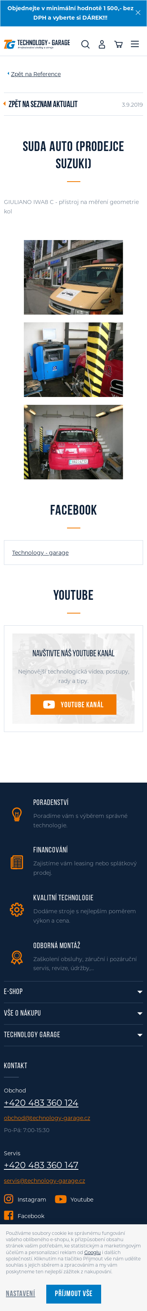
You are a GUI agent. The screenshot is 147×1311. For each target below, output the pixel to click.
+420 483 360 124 (41, 1103)
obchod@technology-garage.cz (47, 1118)
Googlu (92, 1252)
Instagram (32, 1199)
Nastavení (20, 1294)
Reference (47, 74)
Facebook (31, 1216)
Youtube (82, 1199)
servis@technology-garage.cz (44, 1181)
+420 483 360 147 (41, 1165)
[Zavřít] (138, 12)
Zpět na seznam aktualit (43, 105)
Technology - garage (40, 552)
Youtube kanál (82, 705)
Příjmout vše (74, 1294)
